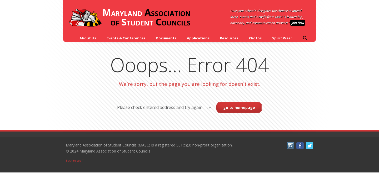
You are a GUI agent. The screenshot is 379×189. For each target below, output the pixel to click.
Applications (198, 38)
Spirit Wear (282, 38)
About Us (87, 38)
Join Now (297, 22)
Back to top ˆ (75, 160)
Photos (255, 38)
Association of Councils (129, 17)
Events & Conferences (126, 38)
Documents (166, 38)
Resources (229, 38)
